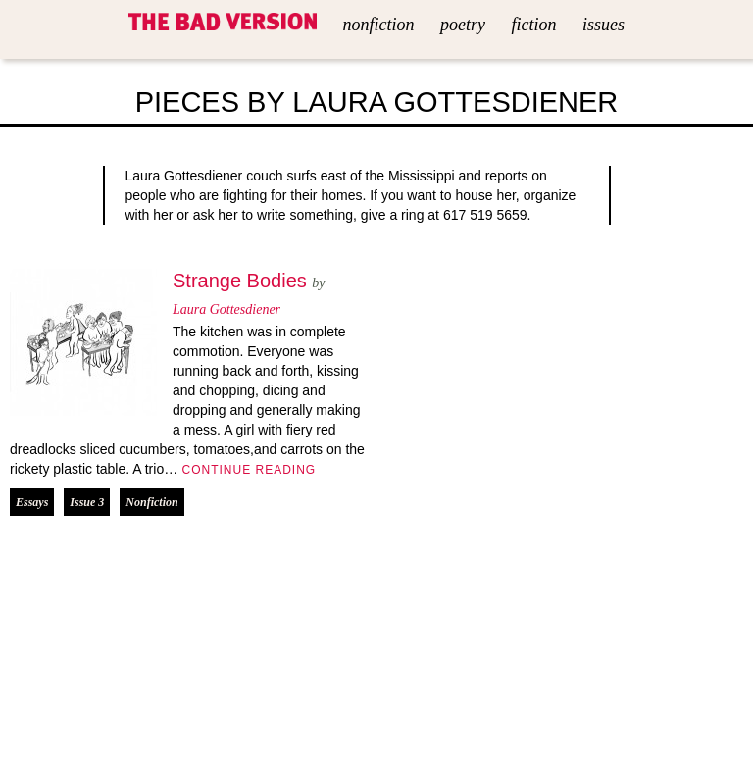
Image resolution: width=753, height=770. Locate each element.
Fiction (533, 24)
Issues (603, 24)
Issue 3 (87, 502)
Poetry (462, 24)
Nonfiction (379, 24)
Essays (32, 502)
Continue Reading (246, 470)
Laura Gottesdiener (226, 309)
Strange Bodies (240, 280)
